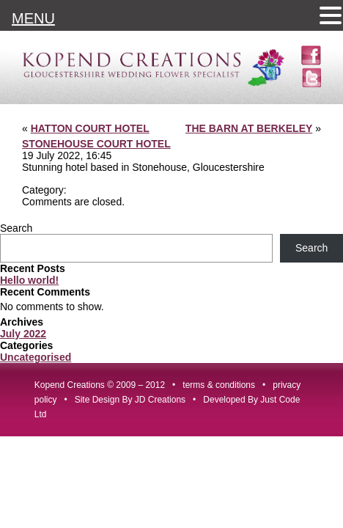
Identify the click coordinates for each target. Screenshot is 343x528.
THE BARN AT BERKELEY (248, 128)
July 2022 (23, 334)
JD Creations (160, 400)
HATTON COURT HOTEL (90, 128)
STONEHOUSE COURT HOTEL (96, 144)
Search (16, 228)
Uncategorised (35, 357)
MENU (33, 18)
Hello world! (29, 280)
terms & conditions (218, 385)
